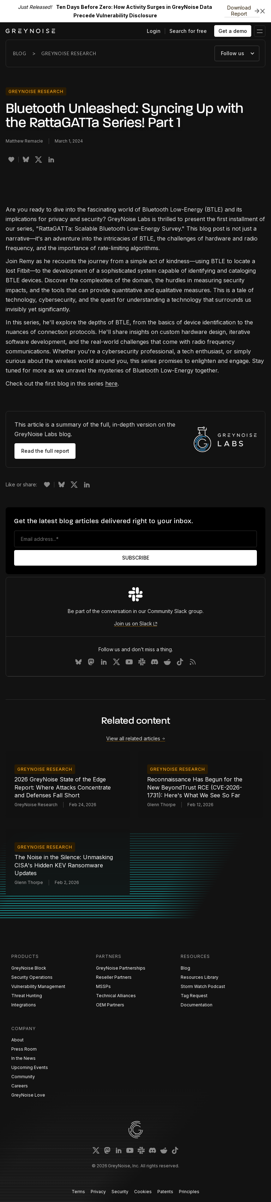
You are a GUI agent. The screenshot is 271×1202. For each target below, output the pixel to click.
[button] (259, 31)
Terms (78, 1191)
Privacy (98, 1191)
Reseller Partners (114, 977)
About (17, 1039)
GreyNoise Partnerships (120, 968)
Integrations (23, 1004)
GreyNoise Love (28, 1095)
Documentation (196, 1004)
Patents (165, 1191)
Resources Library (199, 977)
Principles (189, 1191)
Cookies (143, 1191)
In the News (23, 1058)
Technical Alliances (116, 995)
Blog (19, 53)
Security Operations (32, 977)
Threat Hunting (26, 995)
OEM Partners (110, 1004)
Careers (19, 1085)
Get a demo (232, 31)
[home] (30, 31)
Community (23, 1076)
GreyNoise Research (68, 53)
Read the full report (45, 451)
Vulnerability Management (38, 986)
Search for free (188, 31)
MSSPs (103, 986)
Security (120, 1191)
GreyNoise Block (28, 968)
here (111, 383)
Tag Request (194, 995)
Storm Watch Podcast (203, 986)
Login (154, 31)
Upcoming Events (29, 1067)
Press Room (24, 1049)
